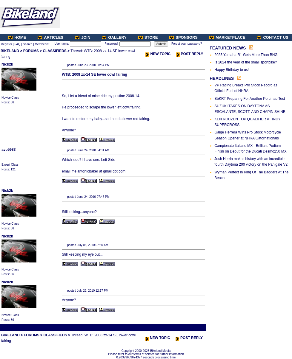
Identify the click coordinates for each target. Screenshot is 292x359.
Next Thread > (195, 327)
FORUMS (31, 51)
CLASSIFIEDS (54, 51)
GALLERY (114, 37)
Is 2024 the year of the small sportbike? (245, 62)
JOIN (82, 37)
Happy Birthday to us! (231, 70)
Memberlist (42, 44)
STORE (148, 37)
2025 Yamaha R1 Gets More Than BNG (245, 55)
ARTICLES (50, 37)
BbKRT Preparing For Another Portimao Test (249, 99)
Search (28, 44)
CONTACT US (272, 37)
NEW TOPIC (157, 54)
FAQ (17, 44)
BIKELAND (10, 51)
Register (6, 44)
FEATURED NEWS (228, 48)
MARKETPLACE (227, 37)
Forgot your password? (186, 43)
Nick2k (7, 64)
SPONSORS (183, 37)
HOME (17, 37)
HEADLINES (222, 78)
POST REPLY (189, 54)
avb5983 (8, 149)
